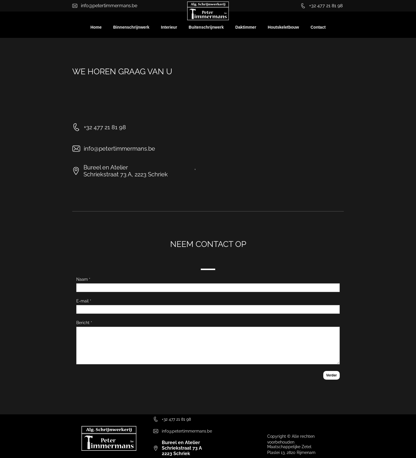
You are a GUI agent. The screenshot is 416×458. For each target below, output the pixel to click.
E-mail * (83, 301)
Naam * (83, 279)
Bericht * (84, 322)
